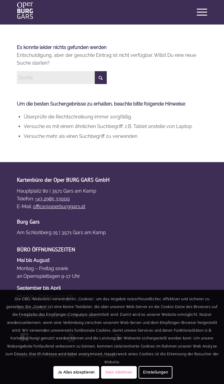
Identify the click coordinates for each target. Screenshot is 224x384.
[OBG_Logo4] (93, 12)
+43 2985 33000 (52, 199)
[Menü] (199, 12)
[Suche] (62, 77)
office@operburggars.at (59, 206)
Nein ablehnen (119, 372)
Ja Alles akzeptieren (76, 372)
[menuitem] (199, 12)
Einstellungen (155, 372)
